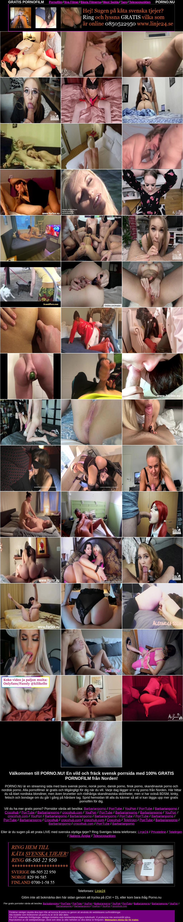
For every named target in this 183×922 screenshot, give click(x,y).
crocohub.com (72, 812)
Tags (124, 2)
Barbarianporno (95, 808)
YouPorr (130, 808)
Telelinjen (130, 820)
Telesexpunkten (139, 2)
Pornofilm (55, 2)
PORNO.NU (165, 2)
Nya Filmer (71, 2)
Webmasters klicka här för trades (122, 920)
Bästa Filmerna (91, 2)
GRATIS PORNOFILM (26, 2)
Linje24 (143, 832)
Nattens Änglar (79, 836)
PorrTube (115, 808)
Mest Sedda (111, 2)
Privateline (158, 832)
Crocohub (12, 812)
